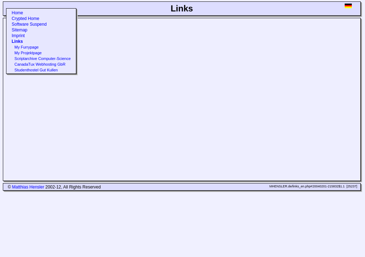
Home (17, 12)
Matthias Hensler (28, 187)
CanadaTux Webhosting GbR (40, 64)
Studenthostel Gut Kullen (36, 70)
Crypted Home (25, 18)
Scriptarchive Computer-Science (43, 58)
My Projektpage (28, 53)
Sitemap (19, 29)
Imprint (18, 35)
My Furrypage (27, 47)
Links (17, 41)
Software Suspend (29, 24)
